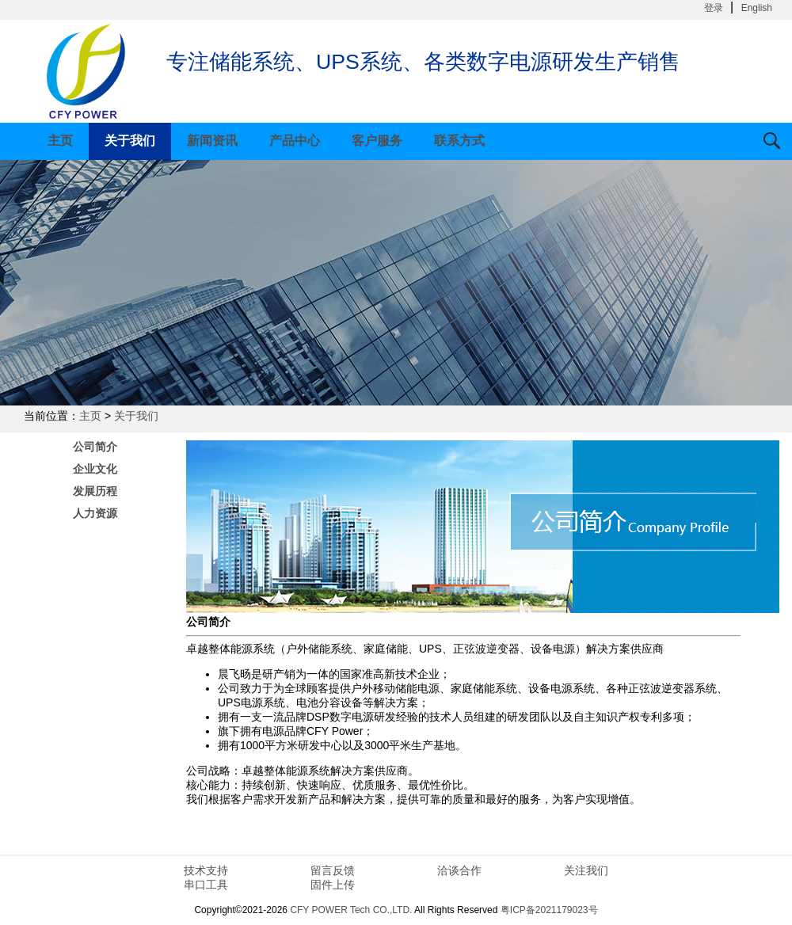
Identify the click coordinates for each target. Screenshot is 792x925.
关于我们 (130, 140)
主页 (60, 140)
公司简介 (95, 446)
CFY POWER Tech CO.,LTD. (351, 909)
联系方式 (459, 140)
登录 (713, 7)
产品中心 (294, 140)
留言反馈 (332, 870)
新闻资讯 (212, 140)
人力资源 (95, 513)
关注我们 (586, 870)
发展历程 (95, 491)
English (756, 7)
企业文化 (95, 468)
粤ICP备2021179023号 (549, 909)
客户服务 (377, 140)
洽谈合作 (459, 870)
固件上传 (332, 884)
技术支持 (206, 870)
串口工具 (206, 884)
